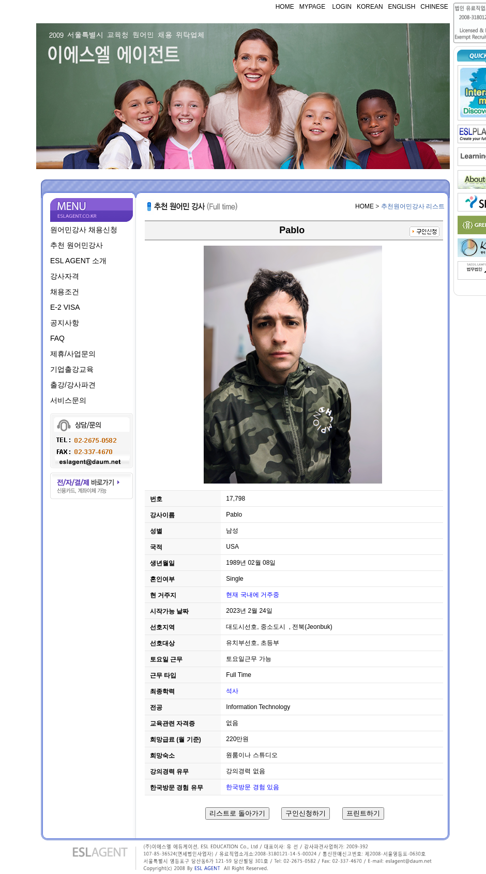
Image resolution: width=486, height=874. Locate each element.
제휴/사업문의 (73, 354)
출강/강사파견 (73, 385)
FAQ (57, 338)
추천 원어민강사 (76, 245)
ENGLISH (402, 6)
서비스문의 (68, 400)
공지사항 (64, 323)
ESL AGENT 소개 (78, 261)
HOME (285, 6)
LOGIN (341, 6)
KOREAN (370, 6)
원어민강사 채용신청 (83, 229)
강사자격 (64, 276)
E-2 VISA (65, 307)
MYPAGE (312, 6)
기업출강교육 (72, 369)
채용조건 (64, 292)
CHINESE (434, 6)
